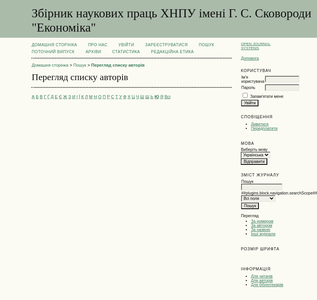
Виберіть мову (254, 149)
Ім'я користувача (252, 79)
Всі (167, 96)
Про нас (98, 45)
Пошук (206, 45)
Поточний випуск (53, 52)
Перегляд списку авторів (118, 65)
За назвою (260, 230)
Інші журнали (263, 234)
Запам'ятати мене (266, 96)
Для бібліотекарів (267, 285)
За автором (261, 225)
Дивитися (259, 124)
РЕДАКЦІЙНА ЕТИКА (172, 52)
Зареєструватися (166, 45)
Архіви (93, 52)
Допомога (250, 58)
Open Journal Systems (255, 46)
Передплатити (264, 128)
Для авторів (262, 280)
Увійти (126, 45)
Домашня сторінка (54, 45)
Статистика (126, 52)
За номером (262, 221)
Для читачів (261, 276)
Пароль (248, 87)
